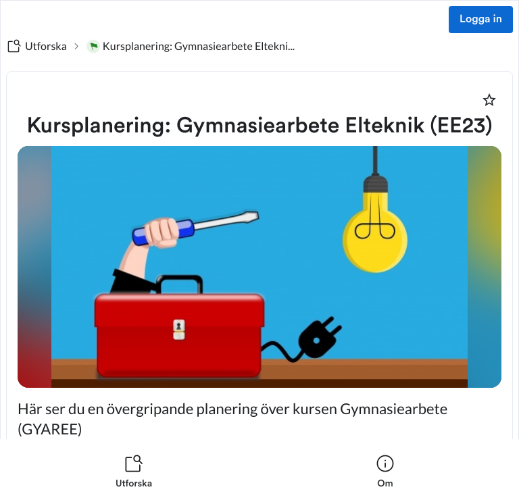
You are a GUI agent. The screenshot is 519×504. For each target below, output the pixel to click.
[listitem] (134, 471)
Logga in (481, 19)
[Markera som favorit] (489, 100)
